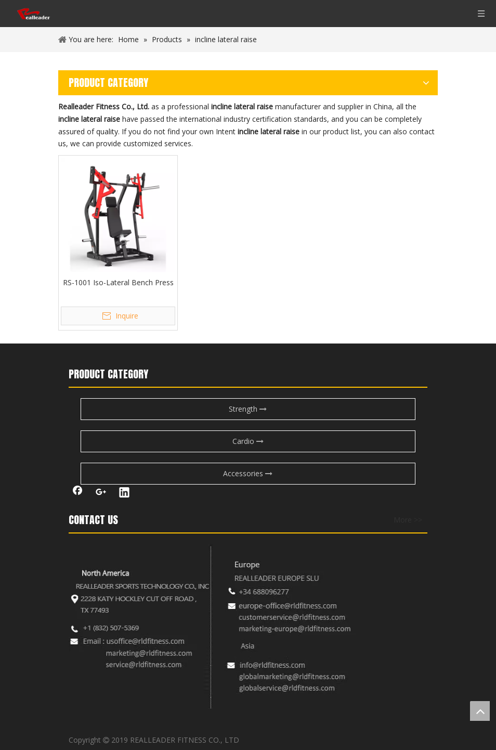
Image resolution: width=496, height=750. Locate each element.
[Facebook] (77, 493)
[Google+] (101, 493)
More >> (408, 520)
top (480, 711)
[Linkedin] (124, 493)
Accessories (247, 473)
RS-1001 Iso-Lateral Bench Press (118, 282)
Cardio (248, 441)
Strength (248, 409)
